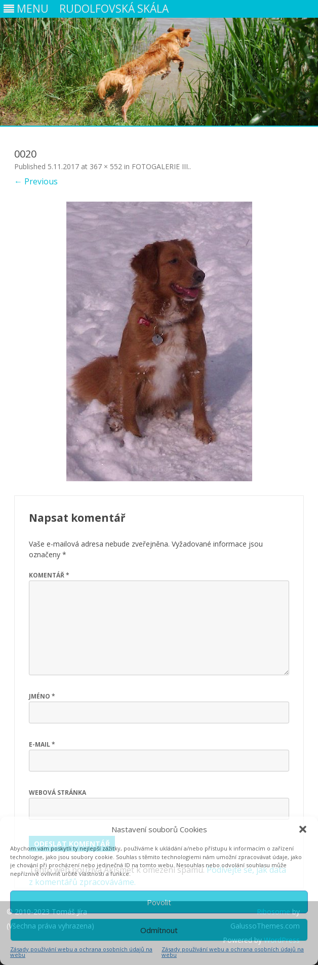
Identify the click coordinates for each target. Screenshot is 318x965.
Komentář (49, 575)
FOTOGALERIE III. (160, 166)
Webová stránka (57, 792)
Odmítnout (159, 930)
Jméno (42, 696)
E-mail (42, 744)
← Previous (36, 181)
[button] (303, 829)
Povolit (159, 902)
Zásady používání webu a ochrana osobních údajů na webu (81, 951)
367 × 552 (106, 166)
